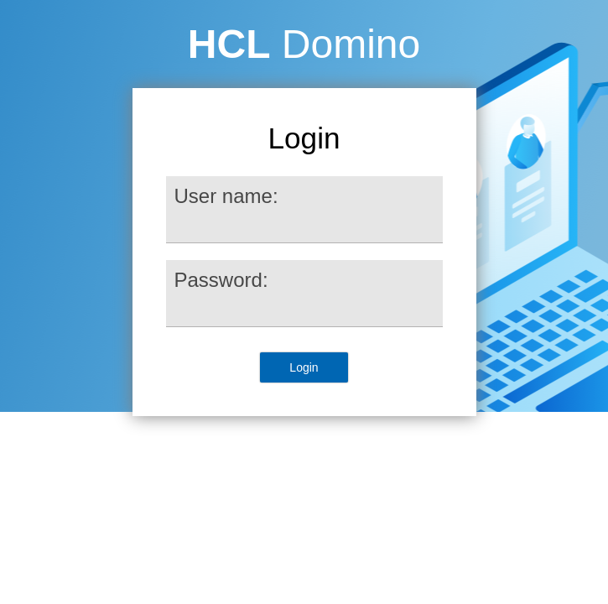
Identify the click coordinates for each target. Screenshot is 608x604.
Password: (221, 279)
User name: (226, 196)
